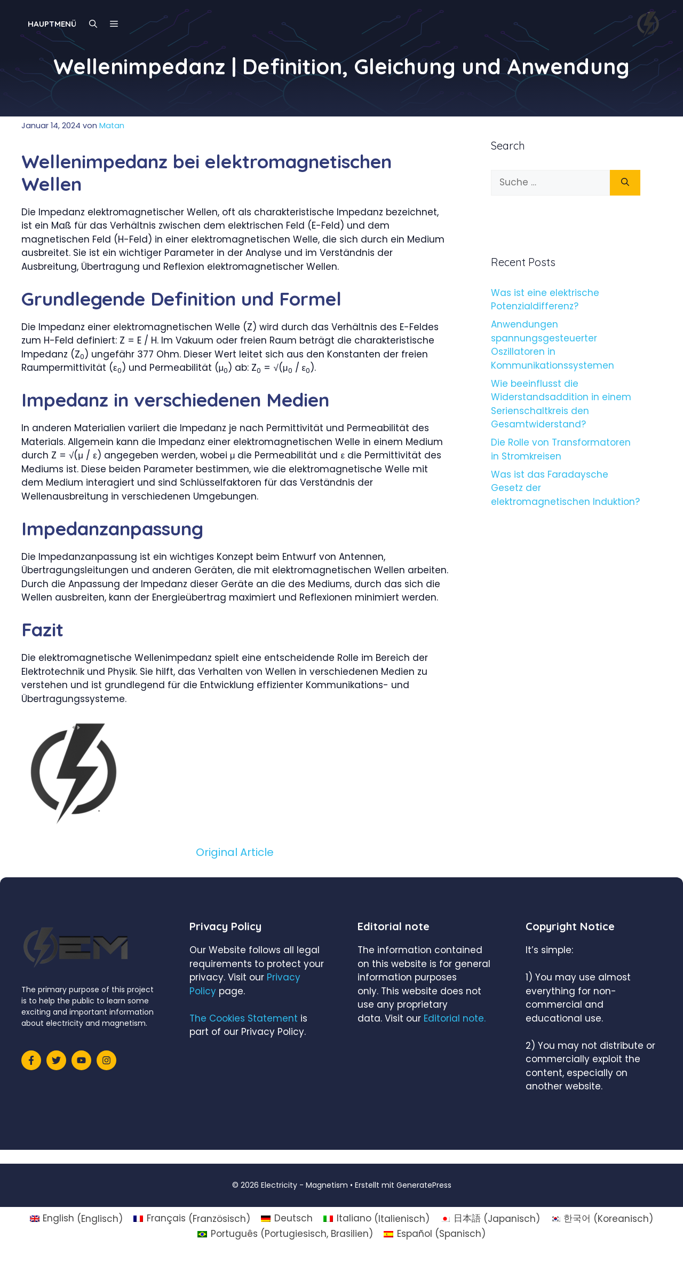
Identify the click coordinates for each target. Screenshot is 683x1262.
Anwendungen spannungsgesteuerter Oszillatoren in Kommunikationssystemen (552, 345)
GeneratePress (423, 1185)
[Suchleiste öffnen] (93, 24)
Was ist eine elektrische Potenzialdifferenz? (545, 299)
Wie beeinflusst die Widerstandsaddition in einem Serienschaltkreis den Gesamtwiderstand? (561, 404)
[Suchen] (625, 183)
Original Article (235, 852)
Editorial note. (455, 1018)
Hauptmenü (52, 24)
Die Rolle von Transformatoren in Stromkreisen (561, 449)
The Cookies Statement (243, 1018)
